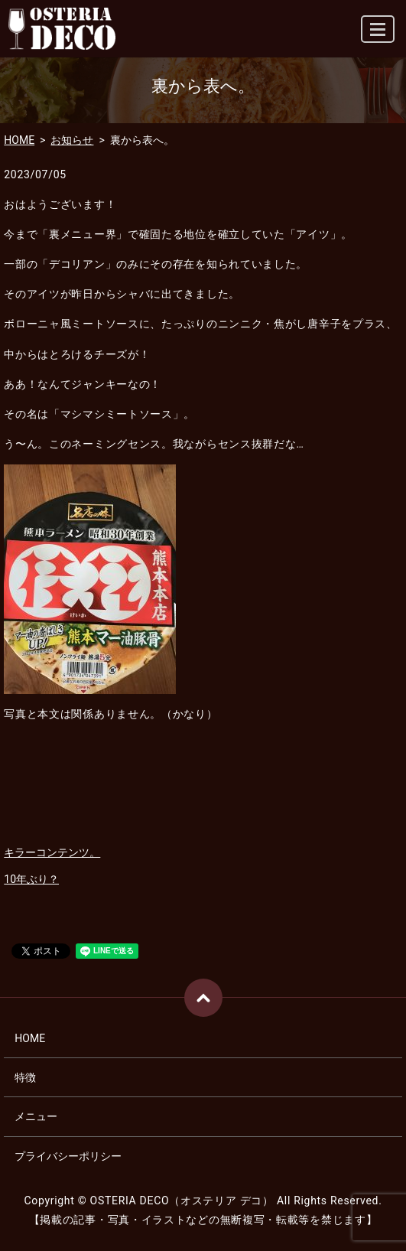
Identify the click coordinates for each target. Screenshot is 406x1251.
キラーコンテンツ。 (52, 852)
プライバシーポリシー (68, 1156)
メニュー (36, 1116)
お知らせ (71, 140)
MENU (378, 35)
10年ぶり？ (31, 879)
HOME (19, 140)
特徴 (25, 1077)
